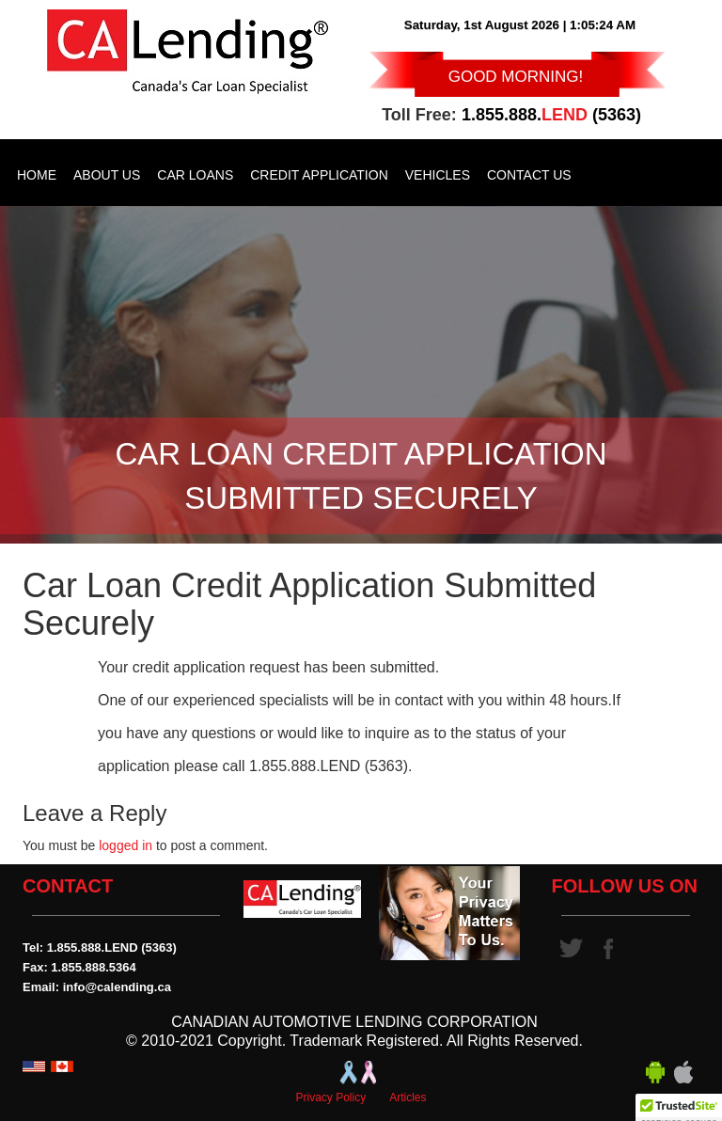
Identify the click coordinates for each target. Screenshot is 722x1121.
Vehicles (437, 174)
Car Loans (195, 174)
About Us (106, 174)
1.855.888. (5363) (551, 114)
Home (36, 174)
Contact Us (529, 174)
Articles (407, 1097)
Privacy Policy (330, 1097)
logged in (125, 845)
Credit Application (319, 174)
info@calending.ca (117, 987)
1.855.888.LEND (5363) (112, 947)
